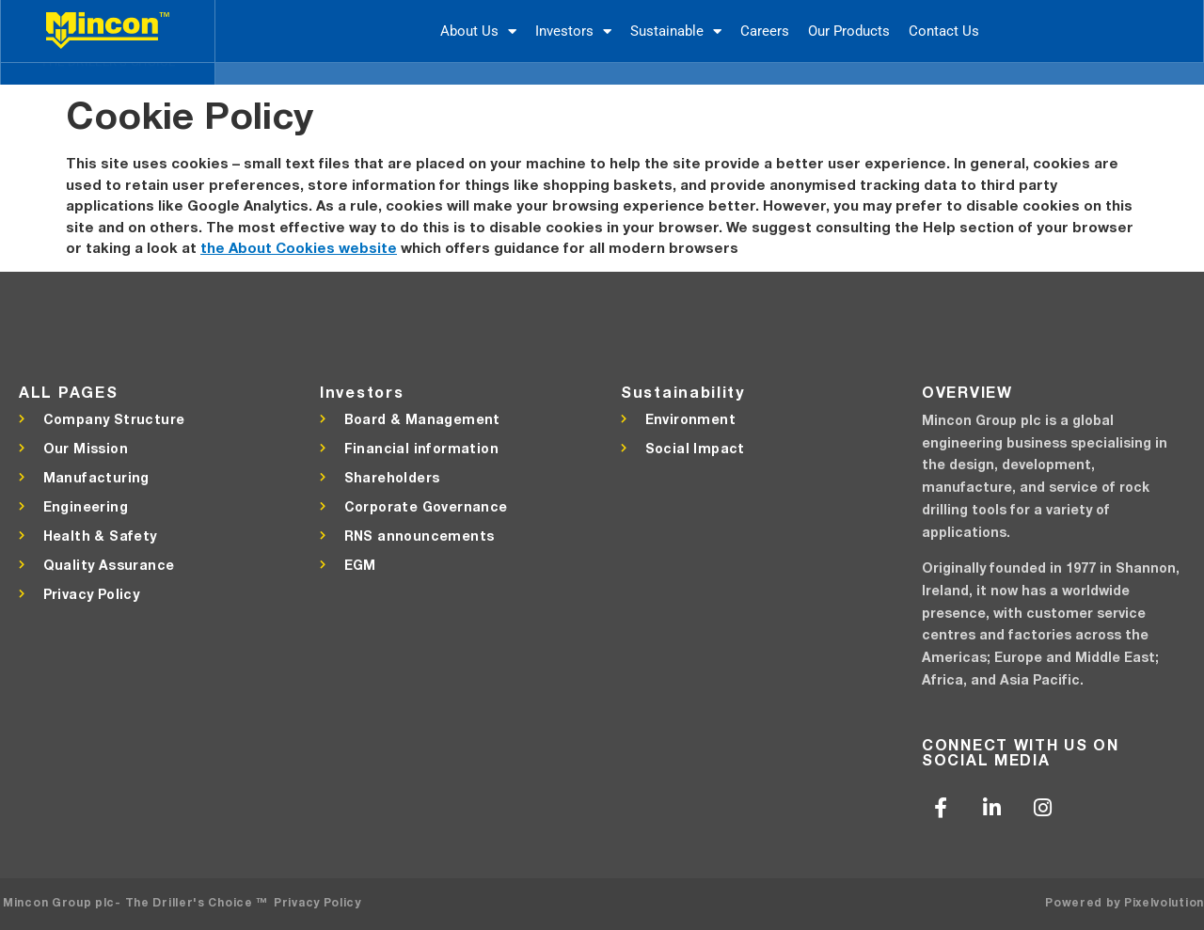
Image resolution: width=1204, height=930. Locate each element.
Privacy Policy (317, 902)
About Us (478, 31)
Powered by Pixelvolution (1124, 902)
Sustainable (675, 31)
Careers (764, 31)
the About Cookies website (298, 247)
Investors (573, 31)
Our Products (849, 31)
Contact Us (944, 31)
